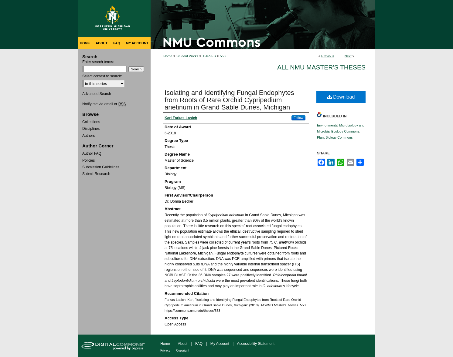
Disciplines (91, 128)
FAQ (199, 344)
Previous (327, 56)
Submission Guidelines (100, 167)
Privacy (165, 350)
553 (222, 56)
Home (167, 56)
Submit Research (96, 174)
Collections (91, 122)
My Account (219, 344)
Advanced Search (96, 94)
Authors (88, 135)
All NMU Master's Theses (321, 67)
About (182, 344)
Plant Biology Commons (335, 137)
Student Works (187, 56)
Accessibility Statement (255, 344)
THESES (209, 56)
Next (348, 56)
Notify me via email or (104, 104)
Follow (298, 118)
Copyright (182, 350)
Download (341, 96)
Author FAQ (91, 153)
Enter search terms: (98, 62)
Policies (88, 160)
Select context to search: (102, 76)
